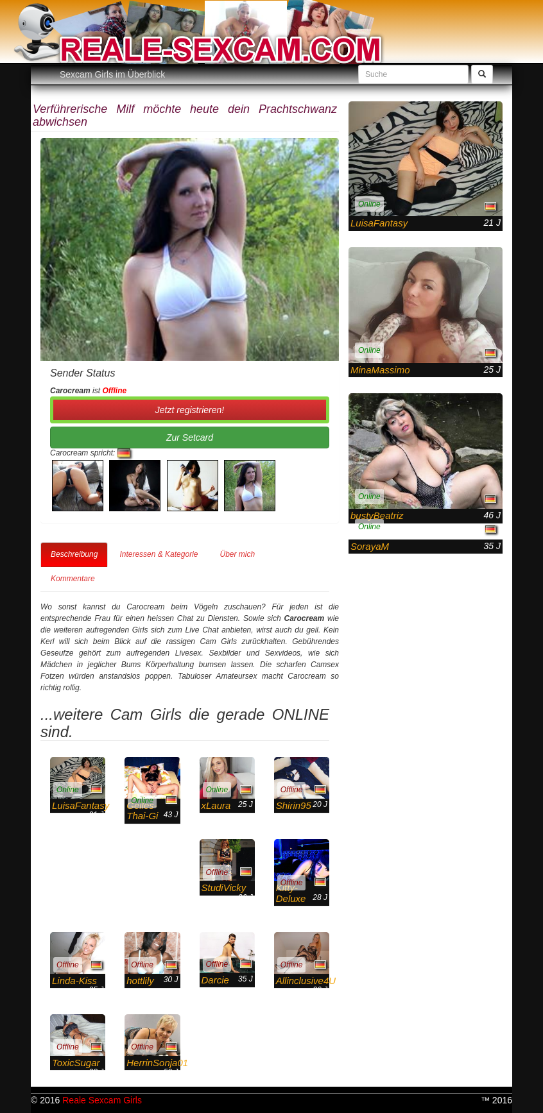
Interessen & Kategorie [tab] (158, 554)
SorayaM (369, 546)
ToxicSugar (76, 1062)
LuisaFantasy (80, 805)
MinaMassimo (380, 369)
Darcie (215, 979)
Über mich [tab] (237, 554)
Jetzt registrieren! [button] (189, 410)
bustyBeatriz (377, 515)
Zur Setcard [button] (189, 437)
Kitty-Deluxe (291, 893)
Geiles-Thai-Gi (142, 811)
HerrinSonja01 (157, 1062)
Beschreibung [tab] (74, 554)
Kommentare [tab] (73, 578)
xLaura (216, 805)
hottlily (140, 980)
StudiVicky (224, 887)
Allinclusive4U (306, 980)
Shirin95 (293, 805)
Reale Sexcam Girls (102, 1100)
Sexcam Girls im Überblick (112, 74)
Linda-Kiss (74, 980)
